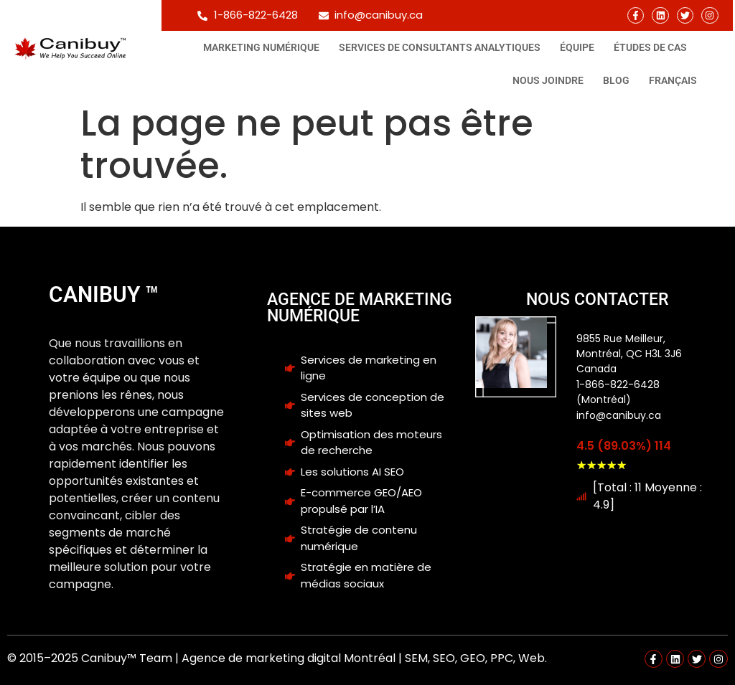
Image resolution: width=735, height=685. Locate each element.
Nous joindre (548, 80)
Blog (616, 80)
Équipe (577, 47)
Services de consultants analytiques (439, 47)
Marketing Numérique (261, 47)
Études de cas (650, 47)
